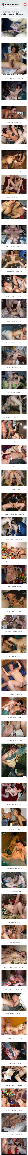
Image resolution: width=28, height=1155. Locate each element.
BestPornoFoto (13, 4)
